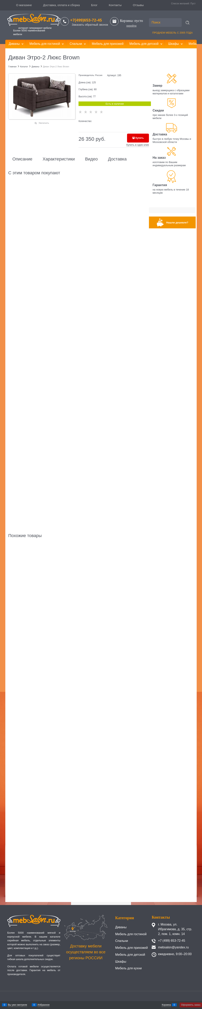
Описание (22, 159)
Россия (98, 75)
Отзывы (138, 5)
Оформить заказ (190, 1004)
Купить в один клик (137, 144)
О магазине (24, 5)
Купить (140, 138)
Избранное (44, 1004)
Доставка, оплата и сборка (61, 5)
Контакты (115, 5)
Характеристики (59, 159)
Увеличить (43, 123)
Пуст (192, 3)
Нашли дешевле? (177, 222)
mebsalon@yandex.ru (173, 947)
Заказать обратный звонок (90, 24)
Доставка (117, 159)
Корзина (166, 1004)
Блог (94, 5)
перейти (131, 25)
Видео (91, 159)
